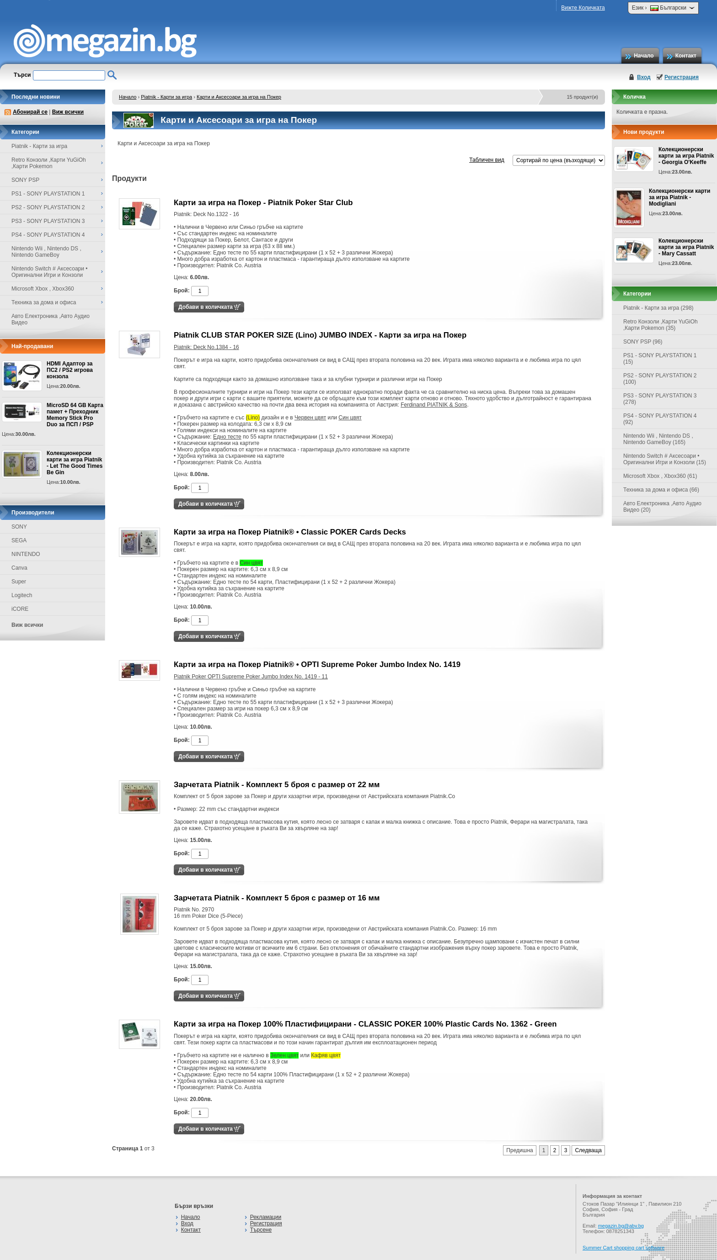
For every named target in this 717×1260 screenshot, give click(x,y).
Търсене (261, 1230)
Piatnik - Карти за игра (166, 97)
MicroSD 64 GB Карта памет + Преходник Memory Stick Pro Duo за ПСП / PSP (75, 415)
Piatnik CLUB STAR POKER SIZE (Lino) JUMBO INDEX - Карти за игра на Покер (320, 335)
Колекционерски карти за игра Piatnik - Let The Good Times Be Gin (74, 463)
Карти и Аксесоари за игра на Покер (239, 97)
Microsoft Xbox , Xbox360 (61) (660, 476)
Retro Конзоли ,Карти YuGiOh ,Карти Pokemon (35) (660, 324)
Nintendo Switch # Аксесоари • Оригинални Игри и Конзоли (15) (664, 459)
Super (18, 581)
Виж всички (68, 112)
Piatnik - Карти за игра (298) (658, 308)
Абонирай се (30, 112)
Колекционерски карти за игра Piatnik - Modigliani (679, 197)
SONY (19, 527)
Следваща (588, 1150)
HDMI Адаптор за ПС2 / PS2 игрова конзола (70, 370)
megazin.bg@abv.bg (621, 1225)
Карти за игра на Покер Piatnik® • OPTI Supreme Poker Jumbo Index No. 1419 (317, 664)
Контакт (685, 56)
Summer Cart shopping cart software (623, 1247)
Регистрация (681, 77)
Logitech (21, 595)
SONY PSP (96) (643, 342)
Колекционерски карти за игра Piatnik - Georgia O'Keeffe (686, 155)
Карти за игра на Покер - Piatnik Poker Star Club (263, 202)
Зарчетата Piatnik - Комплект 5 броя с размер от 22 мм (277, 784)
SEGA (19, 540)
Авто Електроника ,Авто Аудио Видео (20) (662, 506)
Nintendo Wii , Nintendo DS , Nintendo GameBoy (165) (658, 439)
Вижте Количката (583, 8)
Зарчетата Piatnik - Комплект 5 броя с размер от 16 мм (277, 898)
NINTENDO (25, 554)
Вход (644, 77)
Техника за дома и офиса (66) (661, 490)
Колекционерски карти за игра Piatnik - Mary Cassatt (686, 247)
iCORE (19, 609)
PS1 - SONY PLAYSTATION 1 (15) (660, 358)
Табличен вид (486, 160)
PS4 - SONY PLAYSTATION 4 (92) (660, 419)
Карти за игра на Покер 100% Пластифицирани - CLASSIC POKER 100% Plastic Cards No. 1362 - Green (365, 1024)
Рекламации (265, 1217)
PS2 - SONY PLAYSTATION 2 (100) (660, 378)
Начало (643, 56)
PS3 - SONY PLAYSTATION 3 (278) (660, 398)
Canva (19, 568)
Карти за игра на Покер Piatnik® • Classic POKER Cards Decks (290, 532)
